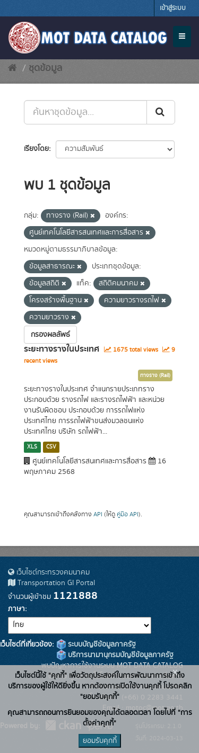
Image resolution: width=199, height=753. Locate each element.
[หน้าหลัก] (12, 68)
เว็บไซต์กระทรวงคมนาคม (49, 572)
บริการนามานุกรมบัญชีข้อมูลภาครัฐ (115, 655)
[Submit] (160, 112)
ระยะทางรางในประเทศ (61, 349)
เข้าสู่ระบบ (173, 8)
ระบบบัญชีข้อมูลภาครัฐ (96, 644)
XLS (32, 447)
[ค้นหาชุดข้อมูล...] (85, 112)
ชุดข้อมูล (45, 68)
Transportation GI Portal (51, 583)
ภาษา (16, 609)
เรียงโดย (36, 149)
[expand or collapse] (182, 36)
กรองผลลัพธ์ (50, 334)
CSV (51, 447)
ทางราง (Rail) (155, 375)
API (97, 514)
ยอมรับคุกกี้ (100, 741)
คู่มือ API (128, 514)
